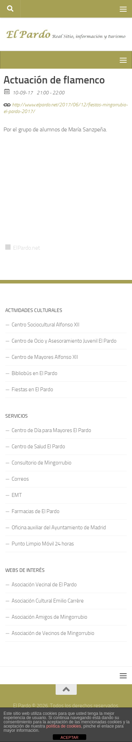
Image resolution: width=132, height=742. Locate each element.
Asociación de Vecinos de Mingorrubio (53, 633)
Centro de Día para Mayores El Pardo (51, 430)
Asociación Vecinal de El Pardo (44, 584)
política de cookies (63, 726)
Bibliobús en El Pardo (34, 373)
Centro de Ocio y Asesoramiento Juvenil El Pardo (64, 341)
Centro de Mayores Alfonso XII (45, 357)
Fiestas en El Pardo (32, 389)
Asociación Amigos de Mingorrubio (49, 617)
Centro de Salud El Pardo (38, 446)
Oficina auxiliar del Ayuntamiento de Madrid (59, 527)
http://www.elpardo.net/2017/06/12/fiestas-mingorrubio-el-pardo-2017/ (66, 107)
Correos (20, 479)
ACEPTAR (69, 737)
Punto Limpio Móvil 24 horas (43, 544)
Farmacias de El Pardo (35, 511)
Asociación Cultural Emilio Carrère (48, 601)
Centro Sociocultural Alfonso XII (46, 325)
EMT (17, 495)
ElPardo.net (26, 247)
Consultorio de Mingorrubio (41, 463)
